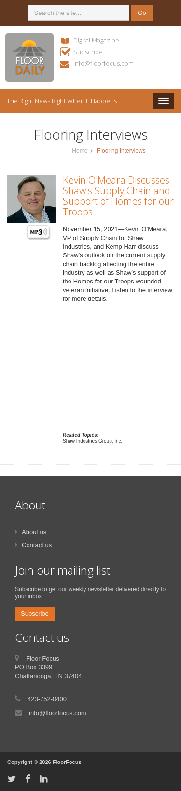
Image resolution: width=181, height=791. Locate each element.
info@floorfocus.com (103, 63)
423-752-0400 (47, 699)
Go (142, 12)
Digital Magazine (96, 40)
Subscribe (88, 51)
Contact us (37, 545)
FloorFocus (67, 762)
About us (34, 532)
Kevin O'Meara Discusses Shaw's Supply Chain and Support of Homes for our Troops (118, 195)
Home (79, 150)
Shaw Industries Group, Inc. (92, 441)
